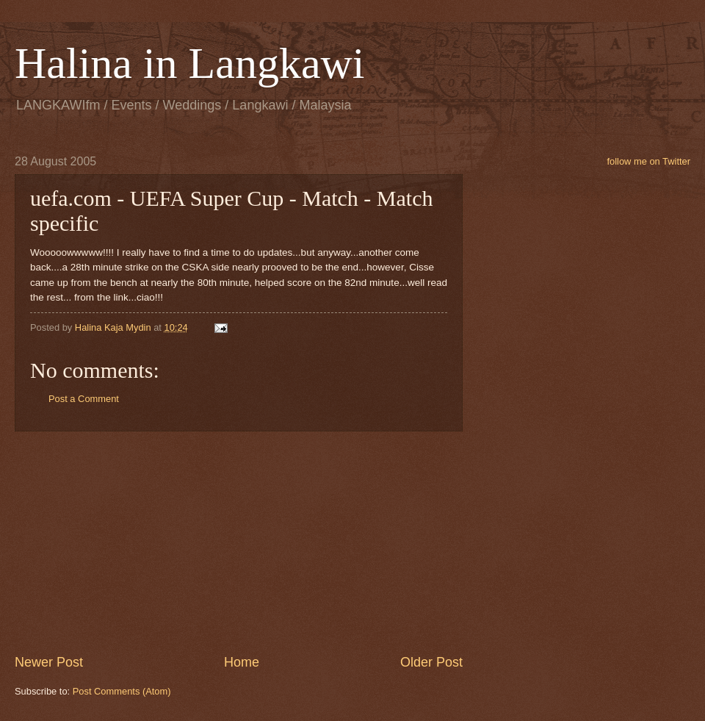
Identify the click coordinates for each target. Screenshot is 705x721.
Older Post (431, 662)
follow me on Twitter (648, 161)
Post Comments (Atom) (122, 691)
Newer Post (49, 662)
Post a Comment (83, 398)
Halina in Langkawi (190, 63)
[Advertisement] (239, 542)
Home (241, 662)
